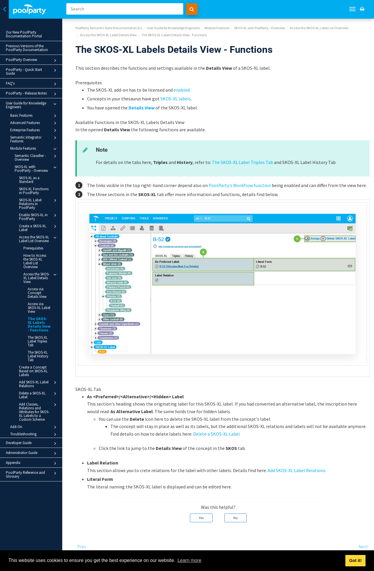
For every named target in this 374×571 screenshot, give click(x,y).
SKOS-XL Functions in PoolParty (34, 190)
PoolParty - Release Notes (32, 94)
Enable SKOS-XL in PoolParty (38, 216)
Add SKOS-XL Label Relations (38, 383)
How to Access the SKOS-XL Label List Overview (34, 261)
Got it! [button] (355, 560)
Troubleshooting (34, 434)
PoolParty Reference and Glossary (32, 474)
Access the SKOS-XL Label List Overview (38, 238)
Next (363, 546)
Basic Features (34, 116)
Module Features (34, 149)
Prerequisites (33, 248)
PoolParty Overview (32, 60)
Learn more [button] (189, 560)
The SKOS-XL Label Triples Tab (38, 341)
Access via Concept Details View (37, 293)
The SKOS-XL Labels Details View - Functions (39, 324)
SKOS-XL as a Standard (29, 179)
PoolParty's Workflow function (240, 185)
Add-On (34, 427)
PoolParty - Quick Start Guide (32, 71)
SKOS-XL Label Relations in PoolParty (38, 203)
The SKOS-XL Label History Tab (38, 356)
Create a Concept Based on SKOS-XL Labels (33, 371)
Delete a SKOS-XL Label (38, 394)
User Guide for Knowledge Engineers (32, 105)
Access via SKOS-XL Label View (39, 307)
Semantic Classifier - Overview (36, 157)
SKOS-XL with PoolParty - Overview (36, 168)
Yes (201, 518)
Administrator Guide (32, 453)
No (235, 518)
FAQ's (32, 84)
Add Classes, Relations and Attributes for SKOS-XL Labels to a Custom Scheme (38, 411)
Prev (81, 546)
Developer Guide (32, 443)
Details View (142, 108)
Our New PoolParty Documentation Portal (24, 34)
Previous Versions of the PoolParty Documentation (27, 47)
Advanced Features (34, 123)
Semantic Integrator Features (34, 139)
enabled (182, 90)
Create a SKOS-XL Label (38, 227)
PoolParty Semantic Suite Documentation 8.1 (108, 28)
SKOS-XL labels (175, 99)
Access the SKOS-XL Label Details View (40, 277)
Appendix (32, 463)
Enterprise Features (34, 130)
